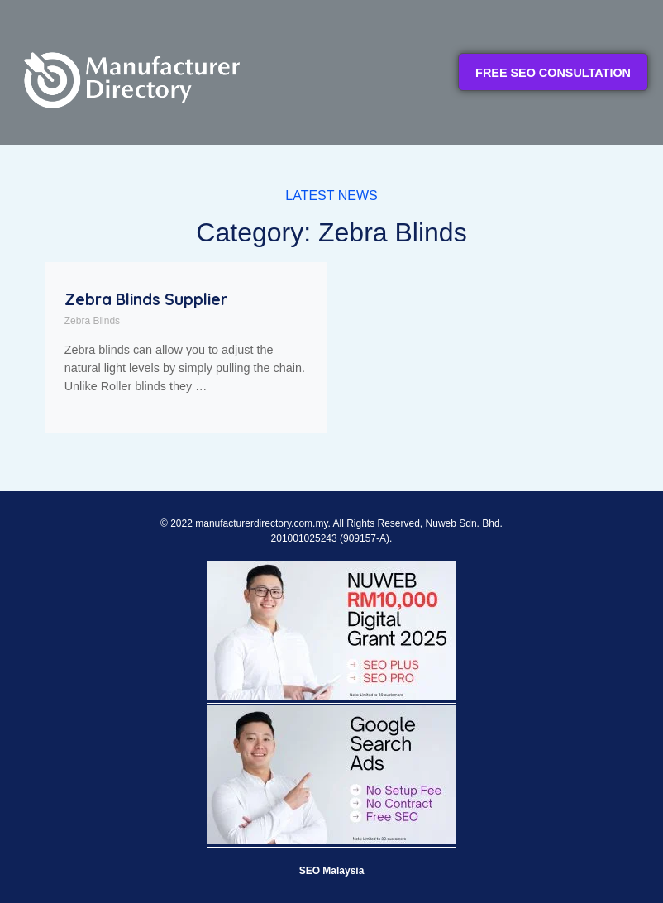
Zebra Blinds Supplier (145, 299)
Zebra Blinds (92, 321)
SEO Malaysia (332, 871)
